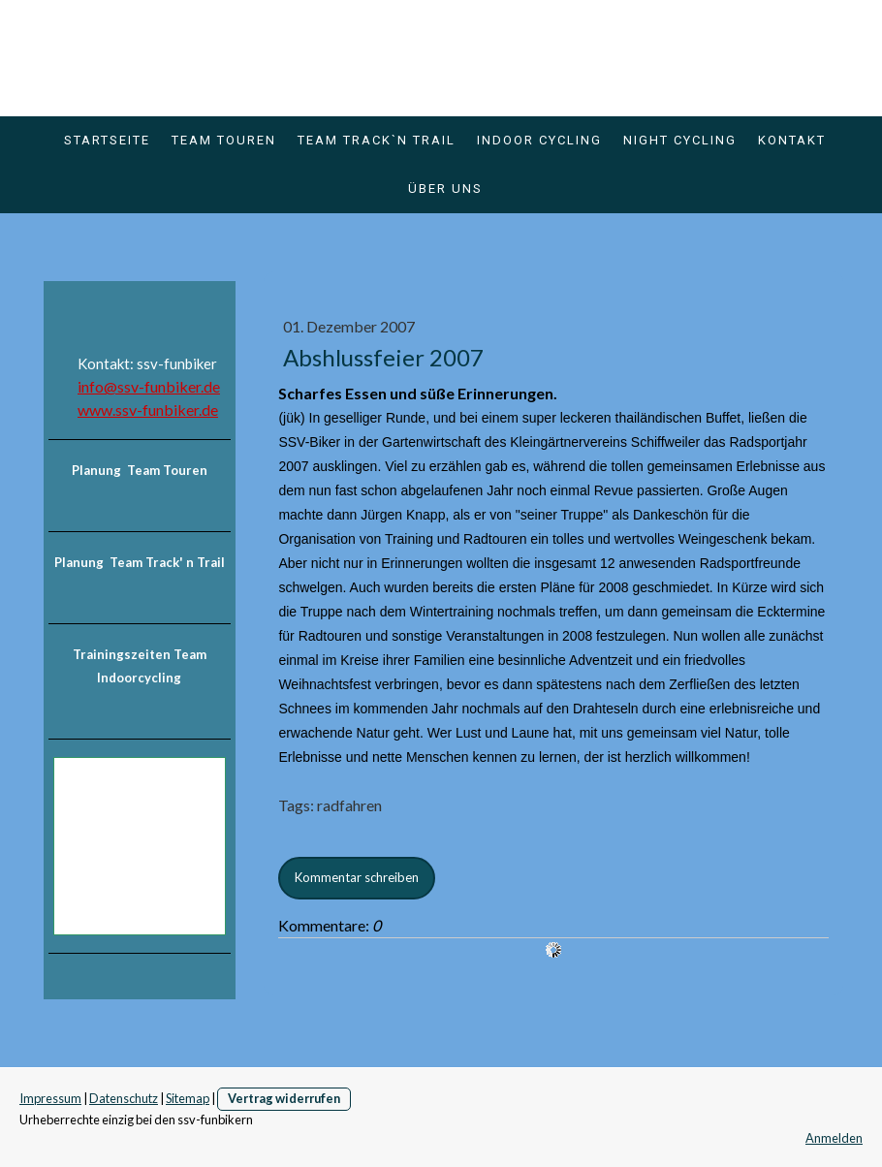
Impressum (50, 1098)
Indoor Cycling (539, 140)
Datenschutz (123, 1098)
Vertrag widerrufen (284, 1098)
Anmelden (834, 1138)
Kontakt (792, 140)
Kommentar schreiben (357, 877)
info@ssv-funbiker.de (149, 386)
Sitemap (187, 1098)
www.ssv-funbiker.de (148, 409)
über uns (445, 188)
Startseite (107, 140)
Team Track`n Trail (377, 140)
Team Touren (224, 140)
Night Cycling (680, 140)
